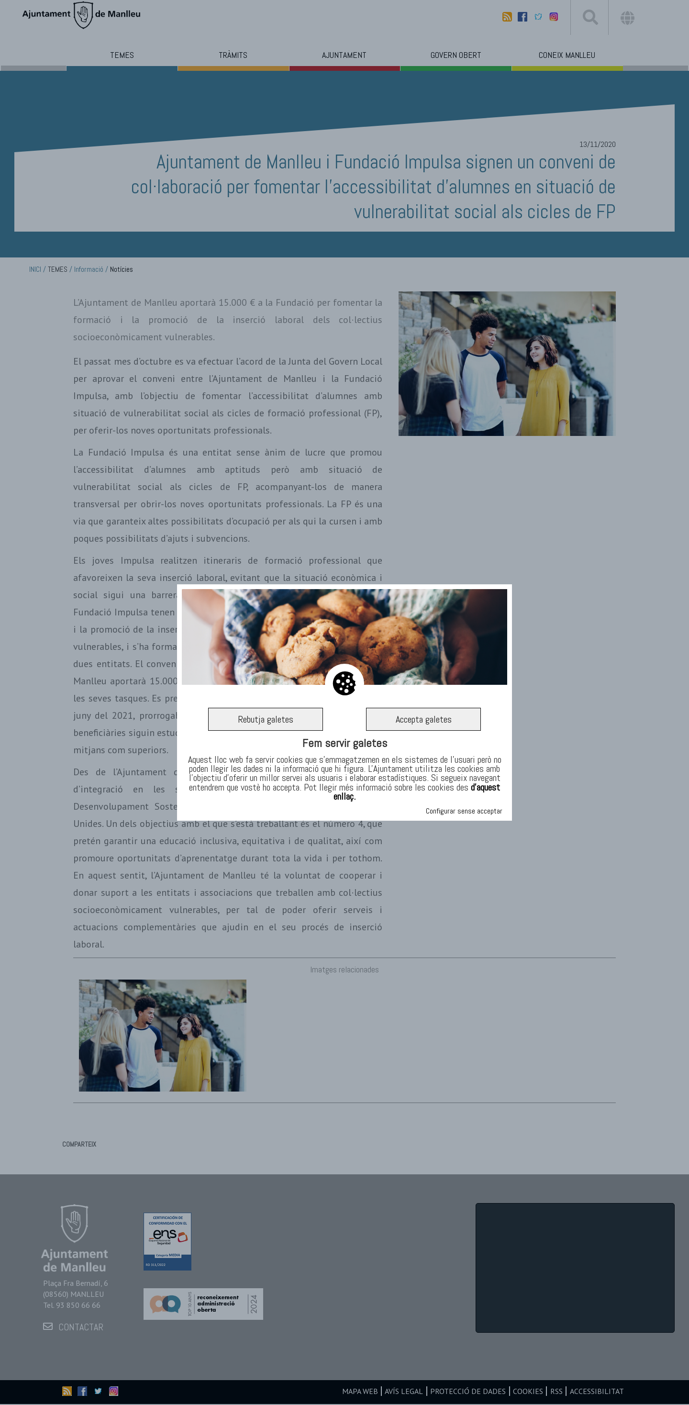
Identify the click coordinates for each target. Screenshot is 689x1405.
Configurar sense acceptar (464, 811)
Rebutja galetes (265, 719)
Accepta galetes (424, 719)
